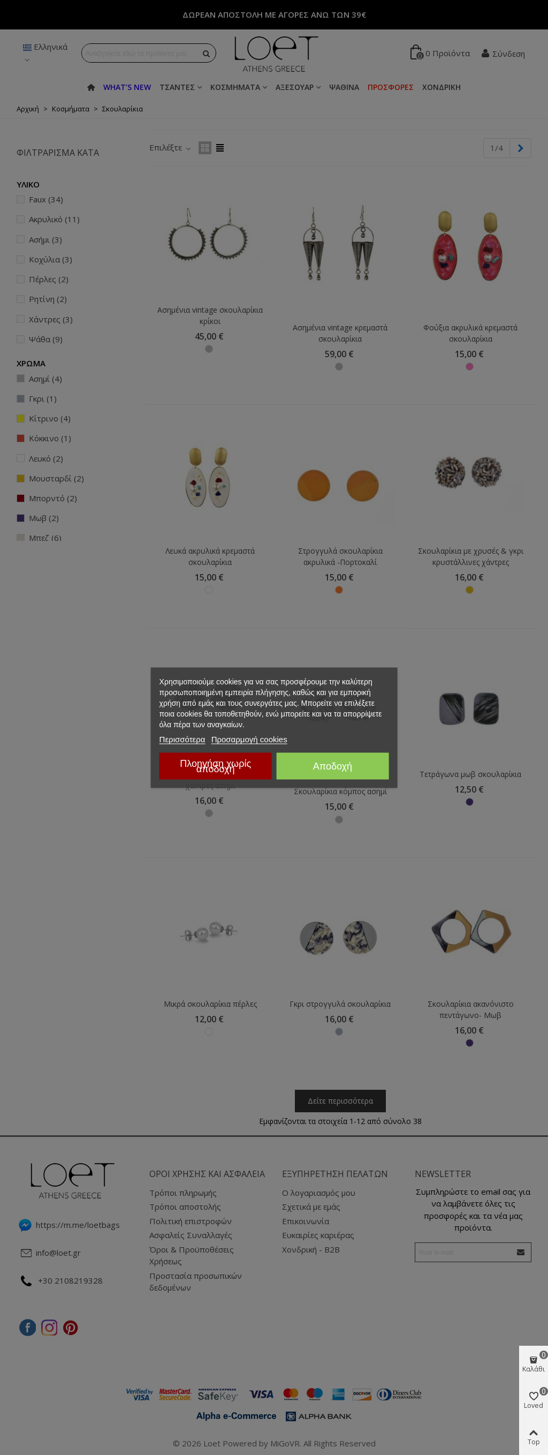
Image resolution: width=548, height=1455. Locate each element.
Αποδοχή (332, 765)
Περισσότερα (182, 738)
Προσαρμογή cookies (249, 738)
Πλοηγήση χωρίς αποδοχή (215, 766)
